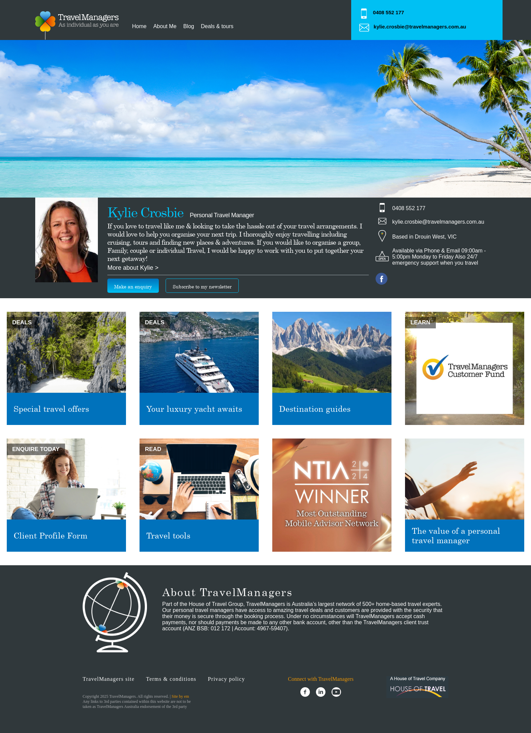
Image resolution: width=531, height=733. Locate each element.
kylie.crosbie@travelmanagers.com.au (420, 26)
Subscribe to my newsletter (202, 286)
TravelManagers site (108, 679)
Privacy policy (226, 679)
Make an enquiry (133, 286)
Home (139, 26)
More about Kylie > (132, 267)
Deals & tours (217, 26)
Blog (188, 26)
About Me (164, 26)
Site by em (180, 696)
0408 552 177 (388, 12)
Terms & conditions (171, 679)
